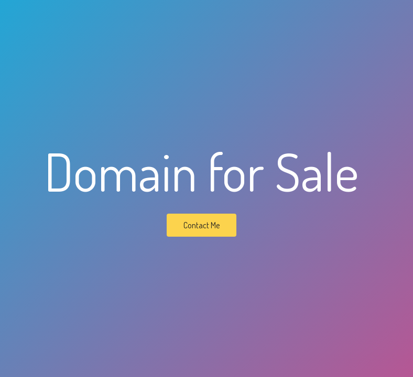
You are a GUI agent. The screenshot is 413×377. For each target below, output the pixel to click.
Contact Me (201, 225)
